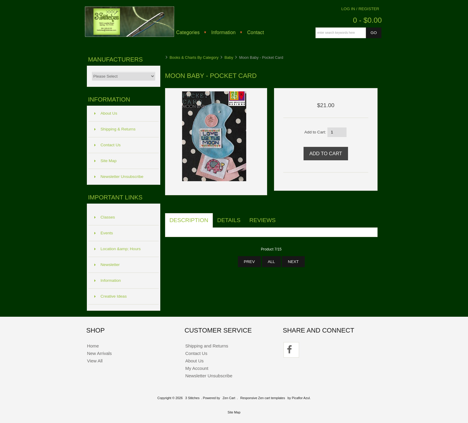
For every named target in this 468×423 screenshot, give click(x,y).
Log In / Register (360, 9)
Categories (188, 32)
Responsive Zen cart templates (262, 398)
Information (223, 32)
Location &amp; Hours (117, 249)
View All (94, 360)
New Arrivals (99, 353)
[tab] (284, 217)
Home (93, 345)
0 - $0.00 (367, 20)
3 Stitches (192, 398)
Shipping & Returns (115, 129)
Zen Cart (229, 398)
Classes (104, 217)
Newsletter (107, 264)
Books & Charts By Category (194, 57)
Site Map (105, 161)
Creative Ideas (110, 296)
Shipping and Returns (206, 345)
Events (103, 233)
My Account (196, 368)
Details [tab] (229, 220)
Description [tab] (189, 220)
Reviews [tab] (263, 220)
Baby (228, 57)
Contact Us (107, 145)
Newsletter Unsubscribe (119, 176)
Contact (255, 32)
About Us (105, 113)
